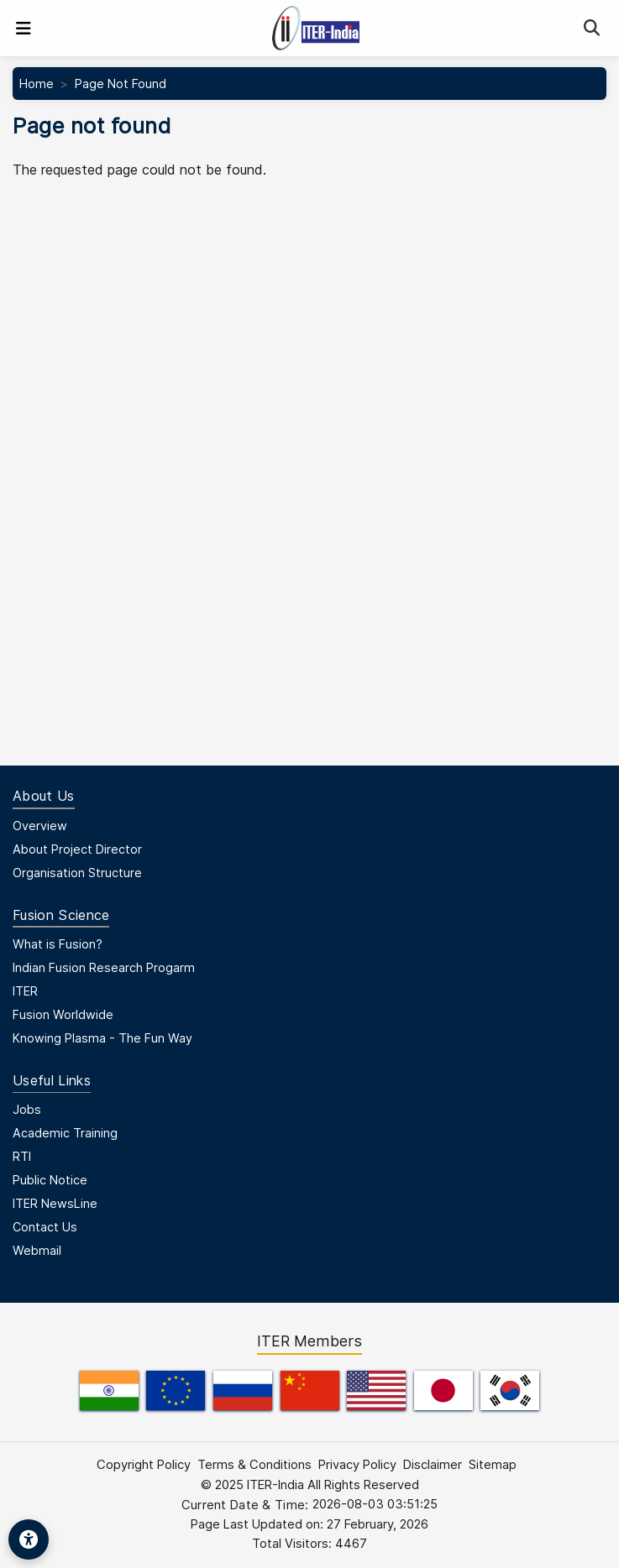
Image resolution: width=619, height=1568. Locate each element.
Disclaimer (432, 1464)
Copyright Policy (144, 1464)
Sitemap (493, 1464)
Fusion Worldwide (63, 1014)
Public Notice (50, 1180)
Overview (40, 825)
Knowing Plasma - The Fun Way (102, 1038)
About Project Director (77, 849)
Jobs (27, 1109)
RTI (22, 1156)
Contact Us (45, 1227)
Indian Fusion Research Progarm (104, 967)
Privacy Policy (357, 1464)
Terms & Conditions (254, 1464)
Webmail (37, 1250)
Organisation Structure (77, 872)
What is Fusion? (57, 944)
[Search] (592, 28)
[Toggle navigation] (23, 28)
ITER (25, 991)
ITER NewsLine (55, 1203)
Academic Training (65, 1133)
